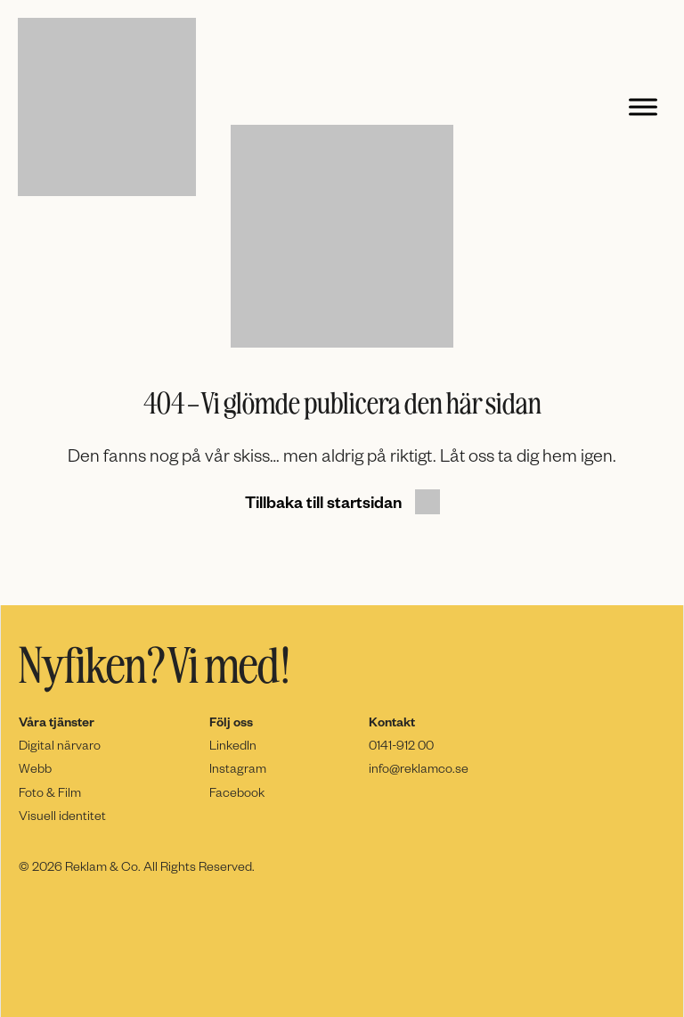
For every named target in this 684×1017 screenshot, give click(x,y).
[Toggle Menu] (643, 106)
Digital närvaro (60, 744)
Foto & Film (50, 791)
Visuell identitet (62, 815)
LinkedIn (232, 744)
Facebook (237, 791)
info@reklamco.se (418, 767)
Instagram (237, 767)
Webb (35, 767)
